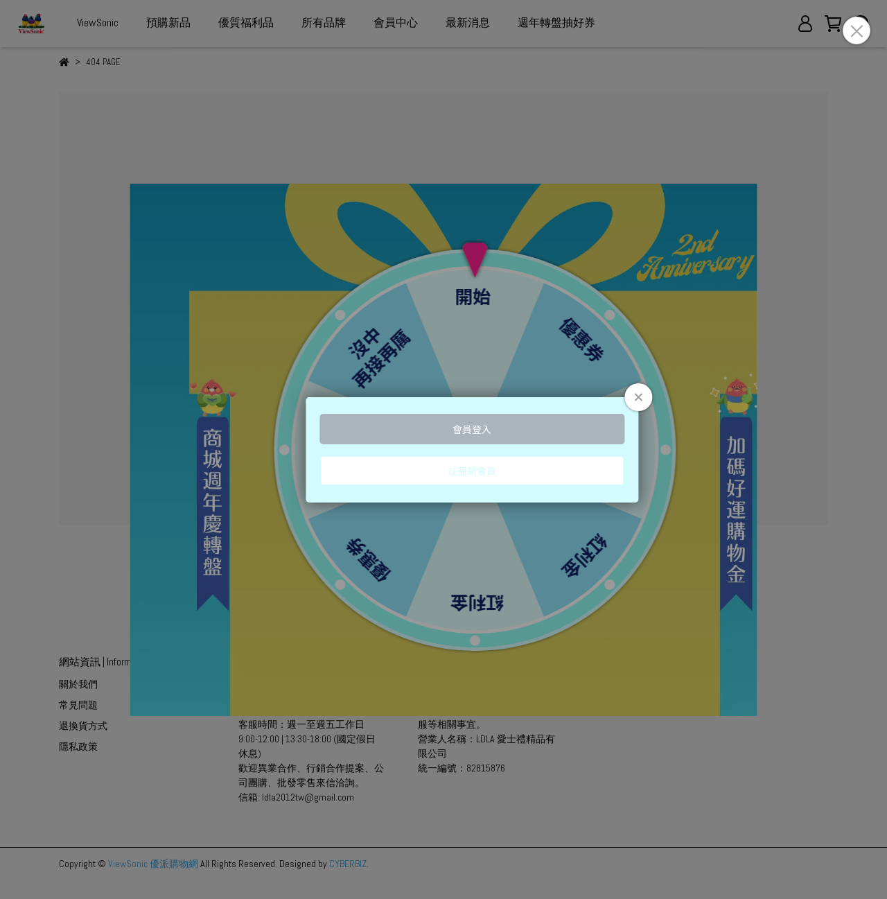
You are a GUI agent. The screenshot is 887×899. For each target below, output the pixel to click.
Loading (443, 450)
